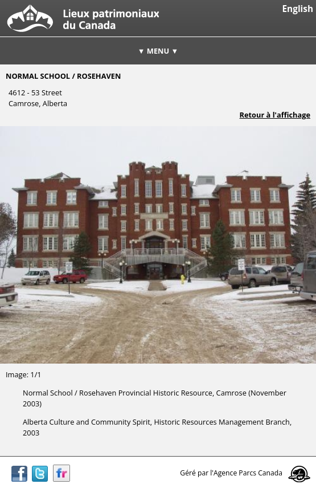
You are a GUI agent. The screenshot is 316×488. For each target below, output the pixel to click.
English (297, 9)
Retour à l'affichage (275, 115)
